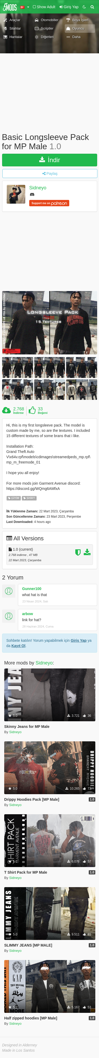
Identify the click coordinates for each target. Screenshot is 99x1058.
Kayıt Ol (18, 646)
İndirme (18, 412)
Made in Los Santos (18, 1050)
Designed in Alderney (19, 1045)
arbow (27, 614)
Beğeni (43, 412)
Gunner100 (31, 589)
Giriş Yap (78, 640)
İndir (49, 159)
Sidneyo (37, 188)
